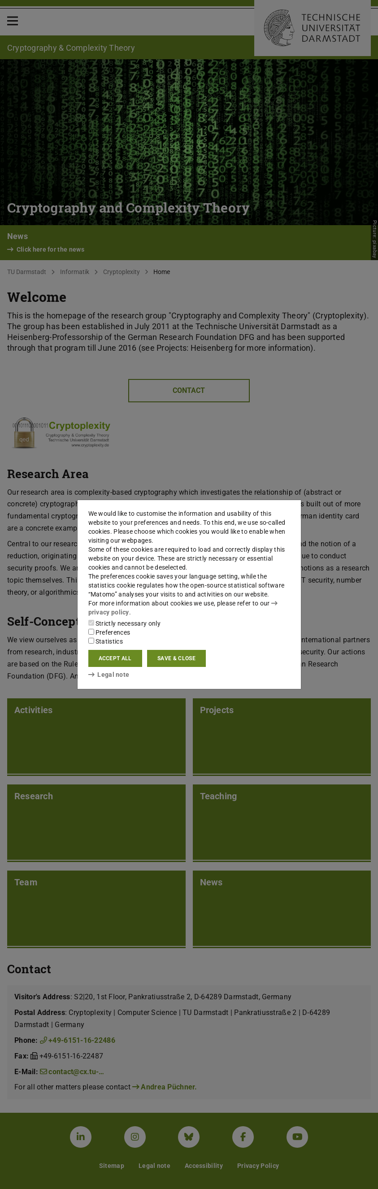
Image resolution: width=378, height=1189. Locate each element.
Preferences (109, 632)
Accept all (115, 658)
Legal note (109, 674)
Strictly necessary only (124, 623)
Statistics (105, 641)
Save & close (176, 658)
